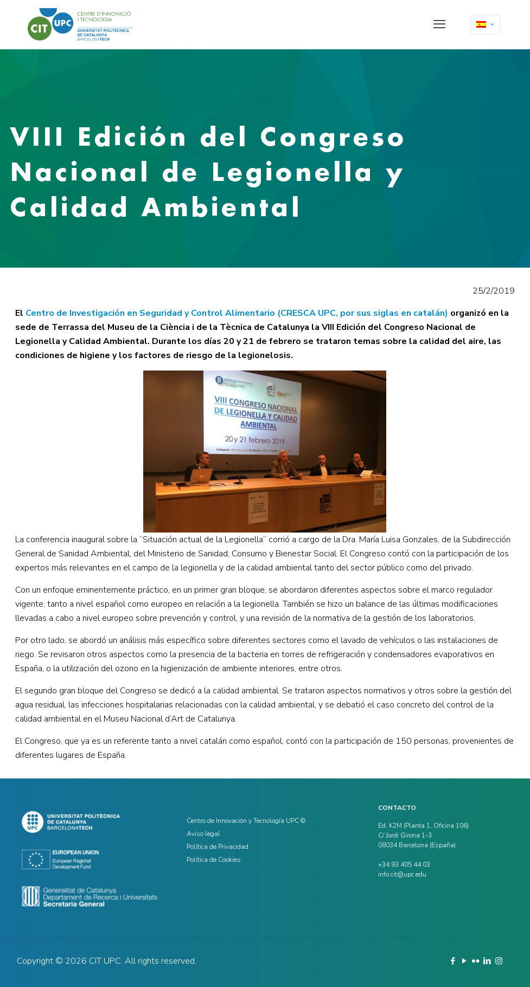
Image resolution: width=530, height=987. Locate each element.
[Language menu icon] (485, 24)
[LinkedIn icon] (487, 961)
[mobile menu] (439, 24)
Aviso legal (203, 833)
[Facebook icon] (453, 961)
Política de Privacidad (217, 846)
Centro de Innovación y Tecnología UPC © (246, 820)
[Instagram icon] (499, 961)
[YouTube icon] (465, 961)
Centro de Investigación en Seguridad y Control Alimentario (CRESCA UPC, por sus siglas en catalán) (236, 313)
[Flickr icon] (476, 961)
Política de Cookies (214, 859)
